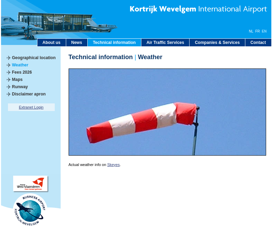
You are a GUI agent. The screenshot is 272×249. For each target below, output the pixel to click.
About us (52, 42)
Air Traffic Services (165, 42)
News (76, 42)
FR (257, 31)
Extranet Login (31, 107)
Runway (20, 86)
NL (251, 31)
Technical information (114, 42)
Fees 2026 (22, 72)
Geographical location (34, 57)
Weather (20, 65)
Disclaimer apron (29, 94)
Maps (17, 79)
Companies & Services (217, 42)
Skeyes (113, 165)
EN (264, 31)
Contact (258, 42)
